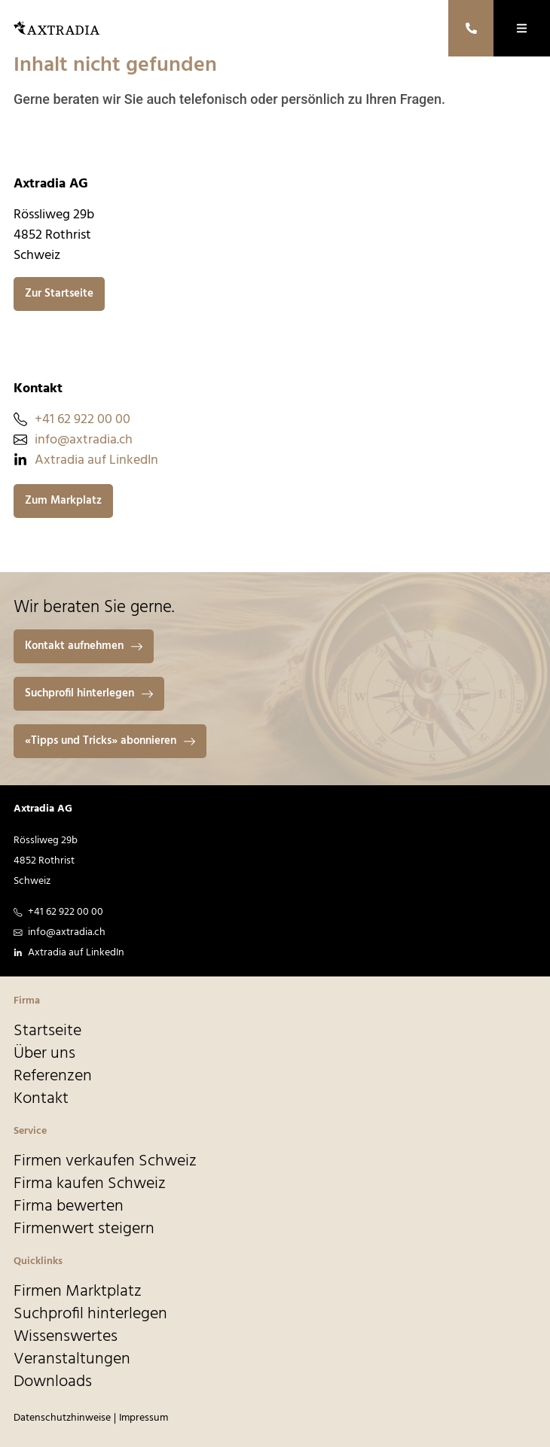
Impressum (143, 1418)
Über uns (44, 1054)
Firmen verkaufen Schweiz (105, 1161)
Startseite (47, 1031)
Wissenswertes (66, 1337)
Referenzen (53, 1076)
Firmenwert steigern (84, 1229)
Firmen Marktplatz (78, 1291)
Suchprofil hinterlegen (90, 1314)
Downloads (53, 1382)
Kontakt (41, 1099)
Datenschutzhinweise (62, 1418)
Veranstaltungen (72, 1359)
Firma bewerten (69, 1206)
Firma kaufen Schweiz (90, 1184)
